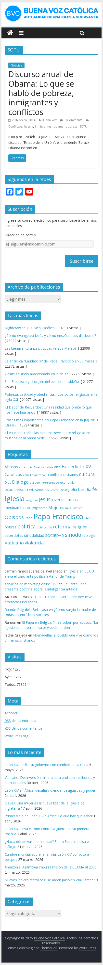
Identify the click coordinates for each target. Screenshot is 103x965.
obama (58, 126)
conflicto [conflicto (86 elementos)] (55, 474)
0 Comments (71, 120)
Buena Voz (49, 120)
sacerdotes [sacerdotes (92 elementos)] (14, 535)
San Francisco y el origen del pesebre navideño (42, 381)
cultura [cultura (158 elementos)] (87, 474)
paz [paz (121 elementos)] (87, 517)
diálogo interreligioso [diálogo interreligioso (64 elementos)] (44, 482)
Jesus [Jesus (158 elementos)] (44, 499)
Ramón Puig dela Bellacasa (26, 609)
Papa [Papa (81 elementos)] (29, 518)
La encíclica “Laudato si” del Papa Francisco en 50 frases (49, 361)
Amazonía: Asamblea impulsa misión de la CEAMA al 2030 (51, 867)
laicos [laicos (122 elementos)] (72, 499)
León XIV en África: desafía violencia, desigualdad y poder (50, 790)
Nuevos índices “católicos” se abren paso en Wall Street (49, 880)
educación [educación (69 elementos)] (36, 490)
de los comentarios (23, 728)
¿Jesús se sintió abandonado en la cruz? (36, 374)
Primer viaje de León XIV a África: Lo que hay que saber (48, 816)
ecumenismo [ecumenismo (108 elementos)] (16, 489)
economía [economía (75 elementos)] (67, 482)
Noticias (16, 65)
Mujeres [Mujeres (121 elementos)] (56, 507)
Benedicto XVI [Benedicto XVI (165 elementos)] (77, 466)
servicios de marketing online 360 (31, 584)
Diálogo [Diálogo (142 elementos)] (20, 482)
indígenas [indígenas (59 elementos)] (32, 500)
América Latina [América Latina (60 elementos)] (43, 467)
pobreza (71, 126)
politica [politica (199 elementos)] (26, 526)
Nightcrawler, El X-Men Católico (30, 328)
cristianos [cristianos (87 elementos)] (70, 474)
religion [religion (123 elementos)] (80, 527)
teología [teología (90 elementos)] (89, 535)
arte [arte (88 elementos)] (57, 467)
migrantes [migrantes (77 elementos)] (39, 508)
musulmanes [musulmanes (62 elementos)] (73, 508)
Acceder (11, 713)
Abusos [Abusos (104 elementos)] (11, 467)
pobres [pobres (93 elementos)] (10, 526)
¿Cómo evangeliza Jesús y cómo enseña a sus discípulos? (50, 335)
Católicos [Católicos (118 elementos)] (13, 474)
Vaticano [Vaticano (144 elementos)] (14, 543)
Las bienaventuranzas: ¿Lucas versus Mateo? (40, 348)
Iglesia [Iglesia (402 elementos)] (15, 498)
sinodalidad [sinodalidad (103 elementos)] (34, 535)
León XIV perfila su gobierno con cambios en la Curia (46, 764)
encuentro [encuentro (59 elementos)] (52, 490)
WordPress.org (16, 736)
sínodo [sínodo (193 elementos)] (73, 534)
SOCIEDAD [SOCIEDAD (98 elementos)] (54, 535)
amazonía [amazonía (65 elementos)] (26, 467)
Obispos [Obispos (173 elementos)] (14, 517)
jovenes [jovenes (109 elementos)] (58, 499)
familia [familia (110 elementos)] (84, 489)
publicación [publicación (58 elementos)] (44, 527)
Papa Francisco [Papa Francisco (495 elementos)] (58, 516)
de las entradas (20, 720)
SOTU (83, 126)
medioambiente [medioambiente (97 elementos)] (18, 507)
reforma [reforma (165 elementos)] (62, 526)
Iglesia (28, 126)
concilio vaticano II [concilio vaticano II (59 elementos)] (35, 475)
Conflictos (15, 126)
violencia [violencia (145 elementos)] (34, 543)
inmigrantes (43, 126)
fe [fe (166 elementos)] (94, 489)
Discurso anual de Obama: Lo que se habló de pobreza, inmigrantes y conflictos (41, 93)
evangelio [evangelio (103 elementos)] (68, 489)
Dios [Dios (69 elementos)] (8, 482)
